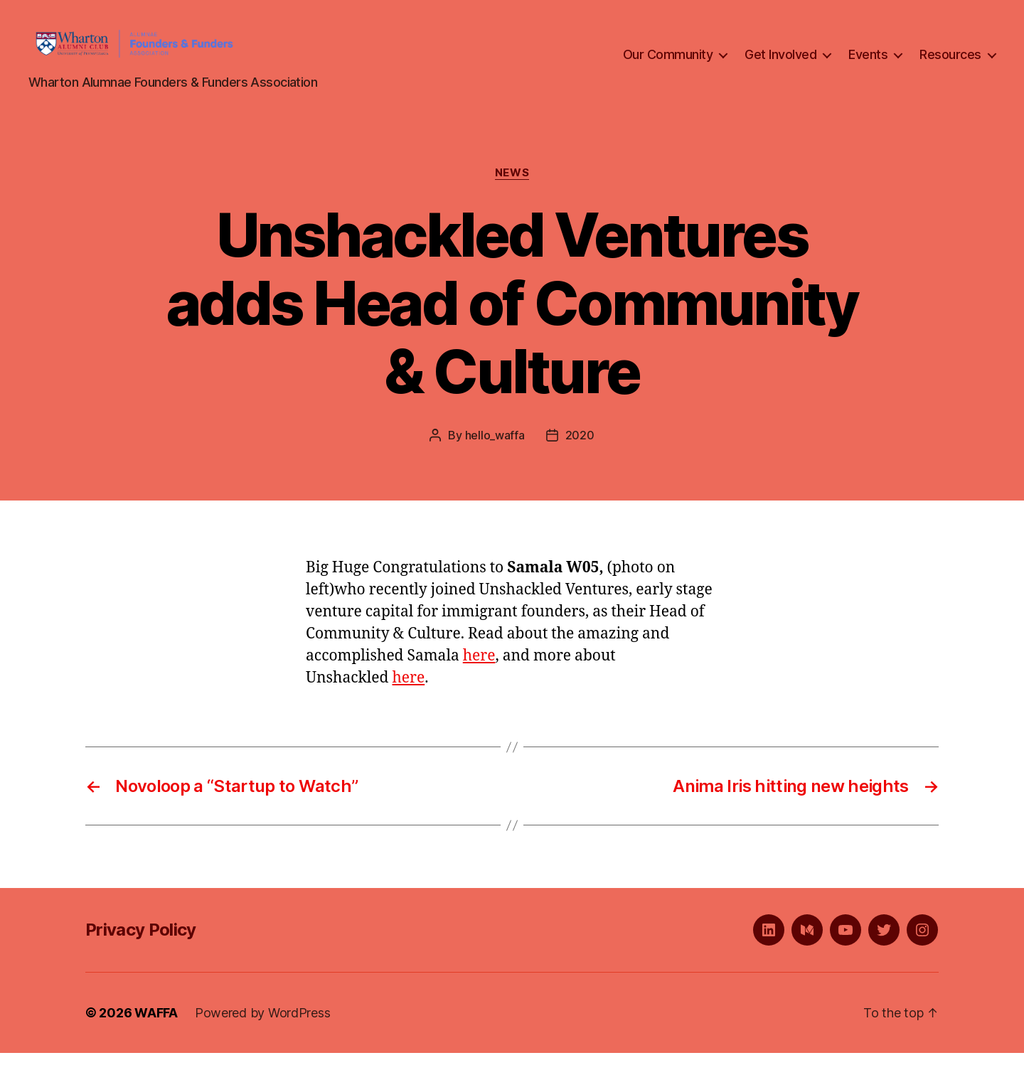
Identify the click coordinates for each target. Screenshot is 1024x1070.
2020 (579, 452)
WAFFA (156, 1029)
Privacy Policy (140, 946)
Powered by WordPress (263, 1029)
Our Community (668, 62)
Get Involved (780, 62)
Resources (950, 62)
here (479, 673)
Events (867, 62)
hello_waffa (495, 452)
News (512, 189)
